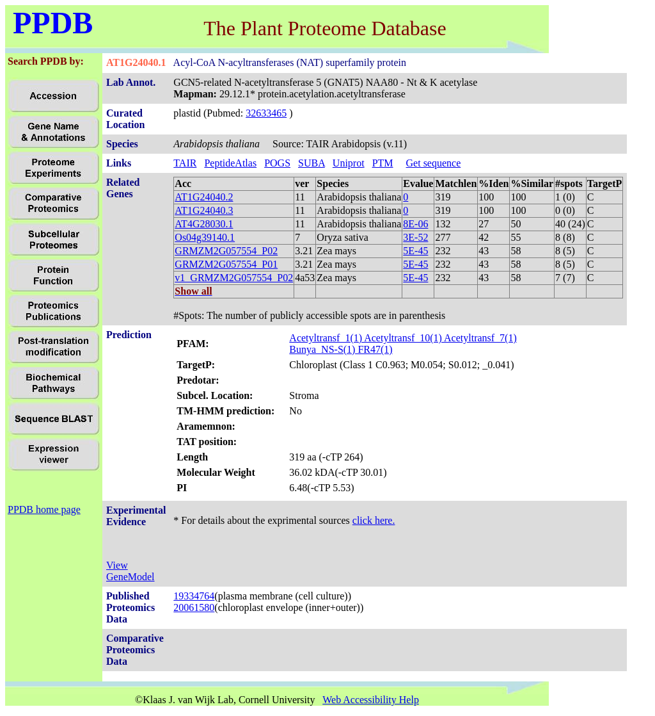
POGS (277, 163)
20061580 (193, 607)
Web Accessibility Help (370, 699)
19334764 (193, 595)
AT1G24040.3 (204, 210)
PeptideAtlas (230, 163)
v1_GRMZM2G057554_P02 (234, 277)
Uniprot (349, 163)
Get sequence (433, 163)
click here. (373, 520)
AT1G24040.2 (204, 196)
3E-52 (415, 237)
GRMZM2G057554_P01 (226, 264)
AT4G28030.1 (204, 223)
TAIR (184, 163)
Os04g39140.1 (205, 237)
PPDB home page (44, 509)
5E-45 (415, 250)
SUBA (311, 163)
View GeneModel (130, 571)
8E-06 (415, 223)
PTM (382, 163)
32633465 (266, 113)
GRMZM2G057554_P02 (226, 250)
